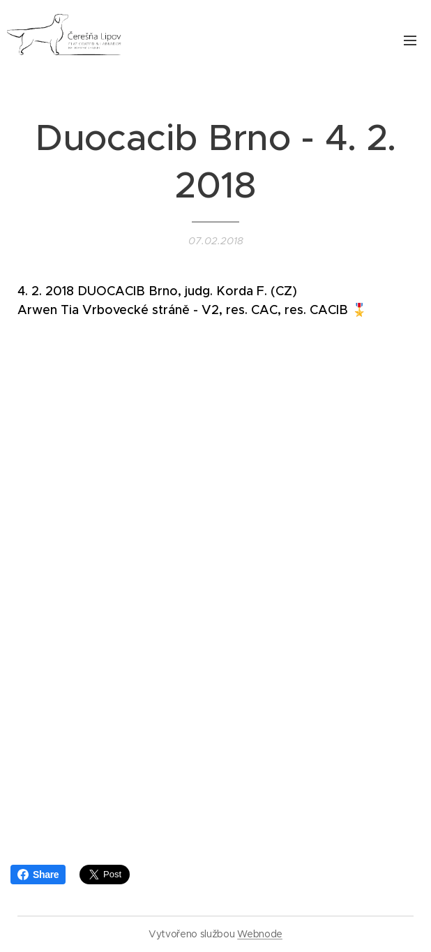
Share (38, 874)
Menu (410, 40)
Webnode (259, 934)
